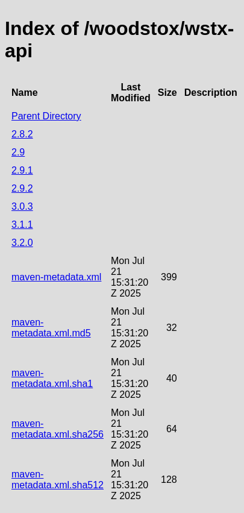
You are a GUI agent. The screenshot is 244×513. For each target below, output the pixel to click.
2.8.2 (22, 134)
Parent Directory (46, 116)
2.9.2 (22, 188)
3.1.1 (22, 224)
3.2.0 (22, 243)
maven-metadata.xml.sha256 (57, 428)
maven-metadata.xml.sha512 (57, 479)
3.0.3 (22, 206)
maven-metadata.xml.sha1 (52, 378)
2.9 (18, 152)
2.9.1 (22, 170)
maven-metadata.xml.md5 (51, 327)
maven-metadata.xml (56, 277)
